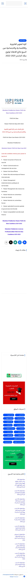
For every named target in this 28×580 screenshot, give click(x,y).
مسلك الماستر (22, 40)
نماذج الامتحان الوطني (19, 442)
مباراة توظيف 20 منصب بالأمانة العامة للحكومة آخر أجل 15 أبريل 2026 (20, 528)
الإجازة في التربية (20, 418)
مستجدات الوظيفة (10, 429)
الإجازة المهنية (10, 415)
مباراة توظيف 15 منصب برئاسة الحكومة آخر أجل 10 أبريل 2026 (20, 564)
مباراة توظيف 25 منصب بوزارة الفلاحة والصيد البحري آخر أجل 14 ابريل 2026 (20, 556)
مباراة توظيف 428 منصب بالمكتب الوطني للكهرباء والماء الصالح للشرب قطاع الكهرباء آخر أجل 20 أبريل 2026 (20, 483)
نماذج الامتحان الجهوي (19, 439)
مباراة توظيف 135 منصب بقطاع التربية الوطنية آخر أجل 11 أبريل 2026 (19, 493)
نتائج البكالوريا (21, 435)
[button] (20, 242)
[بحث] (2, 3)
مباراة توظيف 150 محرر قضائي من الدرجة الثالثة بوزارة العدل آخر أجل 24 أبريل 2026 (20, 502)
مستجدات (22, 429)
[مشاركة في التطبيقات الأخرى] (6, 242)
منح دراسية (9, 432)
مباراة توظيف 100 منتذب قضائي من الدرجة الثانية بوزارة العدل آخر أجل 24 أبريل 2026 (19, 511)
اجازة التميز (21, 415)
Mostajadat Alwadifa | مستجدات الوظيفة (10, 576)
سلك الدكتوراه (9, 422)
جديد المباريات (21, 422)
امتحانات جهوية (9, 418)
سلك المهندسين (20, 425)
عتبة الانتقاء (9, 425)
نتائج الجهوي (9, 435)
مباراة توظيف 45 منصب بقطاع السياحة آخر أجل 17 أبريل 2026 (19, 520)
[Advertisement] (14, 24)
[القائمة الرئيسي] (25, 3)
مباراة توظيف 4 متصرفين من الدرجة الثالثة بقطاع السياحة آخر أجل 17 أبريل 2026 (19, 537)
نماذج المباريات (8, 442)
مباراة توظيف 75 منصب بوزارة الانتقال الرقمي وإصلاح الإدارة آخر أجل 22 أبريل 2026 (20, 546)
